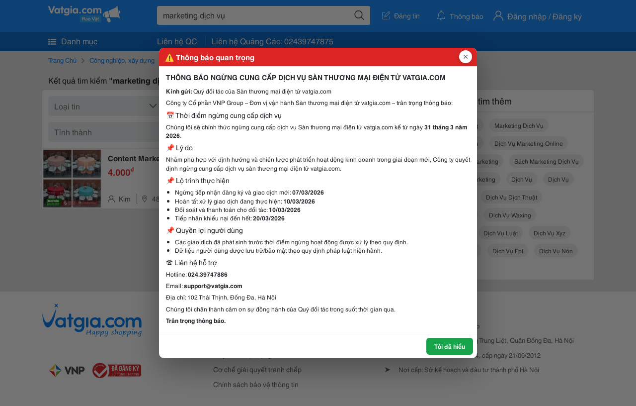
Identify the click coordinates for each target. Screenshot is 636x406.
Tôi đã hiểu (449, 346)
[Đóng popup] (465, 56)
